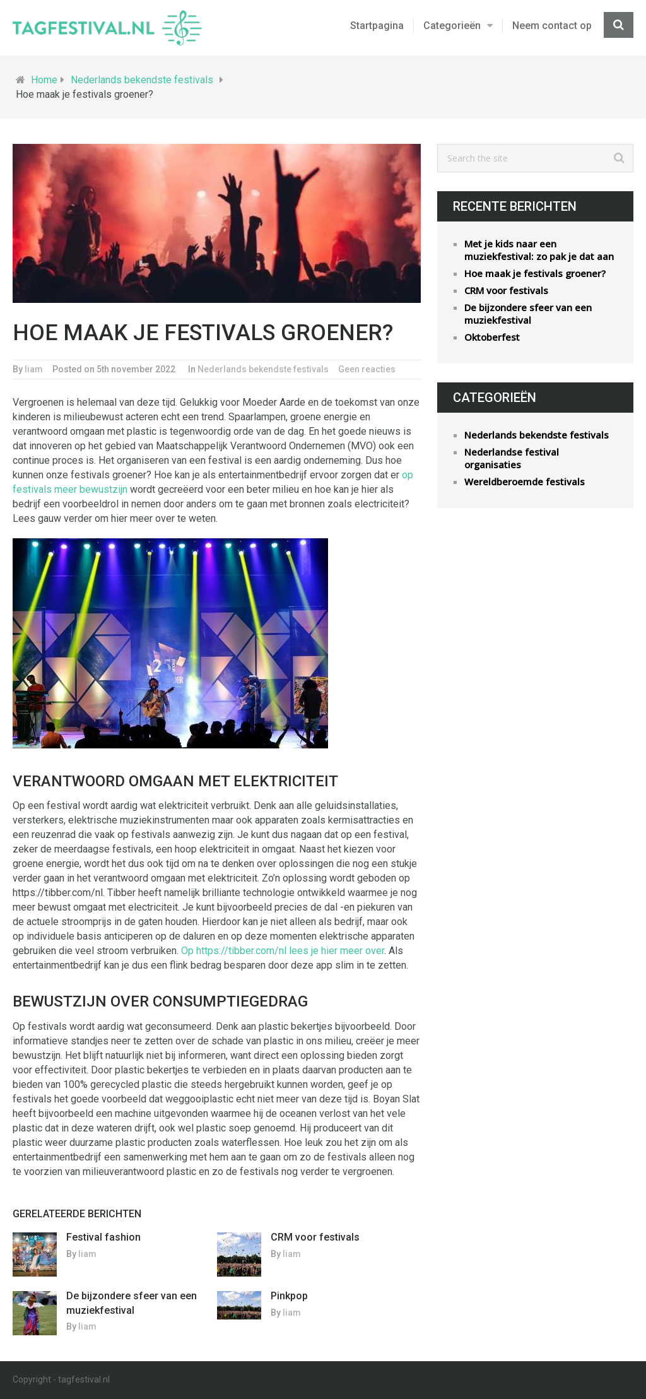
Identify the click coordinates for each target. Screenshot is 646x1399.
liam (34, 369)
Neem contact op (552, 26)
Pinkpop (289, 1296)
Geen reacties (367, 369)
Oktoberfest (492, 337)
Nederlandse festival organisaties (511, 458)
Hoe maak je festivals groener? (535, 273)
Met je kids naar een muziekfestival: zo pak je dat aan (539, 250)
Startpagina (377, 26)
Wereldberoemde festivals (524, 481)
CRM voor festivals (315, 1237)
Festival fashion (103, 1237)
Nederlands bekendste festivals (142, 80)
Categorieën (452, 26)
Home (44, 80)
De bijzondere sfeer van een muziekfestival (528, 313)
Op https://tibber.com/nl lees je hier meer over (282, 951)
